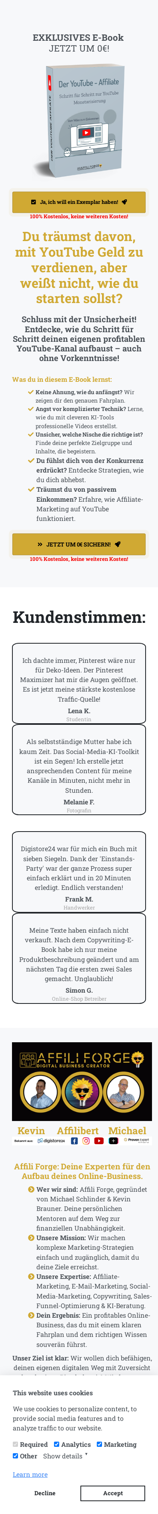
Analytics (76, 1444)
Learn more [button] (30, 1474)
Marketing (120, 1444)
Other (28, 1456)
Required (34, 1444)
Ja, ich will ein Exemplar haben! (79, 201)
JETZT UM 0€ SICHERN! (79, 544)
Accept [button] (113, 1493)
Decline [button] (45, 1493)
